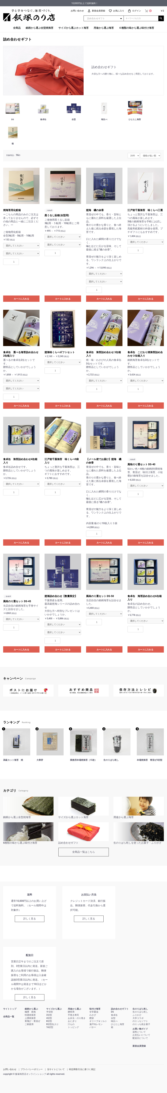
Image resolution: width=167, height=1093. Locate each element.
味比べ (114, 1021)
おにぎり (72, 1021)
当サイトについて (56, 1069)
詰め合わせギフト (17, 39)
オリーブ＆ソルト (98, 1021)
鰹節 (91, 1018)
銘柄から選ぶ (31, 1009)
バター (92, 1027)
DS (112, 1012)
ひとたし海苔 (117, 1024)
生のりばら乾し (140, 1009)
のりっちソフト (140, 1021)
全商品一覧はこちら (83, 851)
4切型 (49, 1018)
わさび (92, 1015)
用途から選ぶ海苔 (104, 27)
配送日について (140, 1038)
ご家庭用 (29, 1024)
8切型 (49, 1021)
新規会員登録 (139, 1046)
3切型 (49, 1015)
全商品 (17, 27)
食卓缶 (114, 1015)
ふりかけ (137, 1015)
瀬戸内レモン (96, 1024)
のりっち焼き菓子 (141, 1024)
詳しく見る (29, 918)
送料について (139, 1032)
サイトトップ (9, 1009)
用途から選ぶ (74, 1009)
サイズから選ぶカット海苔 (73, 27)
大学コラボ (138, 1018)
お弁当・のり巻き (76, 1018)
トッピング (73, 1027)
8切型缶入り (52, 1024)
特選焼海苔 (30, 1015)
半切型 (49, 1012)
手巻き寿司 (73, 1015)
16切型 (49, 1027)
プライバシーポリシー (32, 1069)
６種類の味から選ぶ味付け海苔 (136, 27)
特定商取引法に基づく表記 (82, 1069)
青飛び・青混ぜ (32, 1021)
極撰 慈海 (30, 1012)
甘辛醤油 (93, 1012)
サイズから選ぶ (54, 1009)
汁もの (71, 1024)
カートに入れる (21, 299)
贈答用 (71, 1012)
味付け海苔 (94, 1009)
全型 (113, 1018)
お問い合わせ (9, 1069)
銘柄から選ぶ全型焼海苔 (39, 27)
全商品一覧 (8, 1016)
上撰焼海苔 (30, 1018)
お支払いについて (141, 1035)
